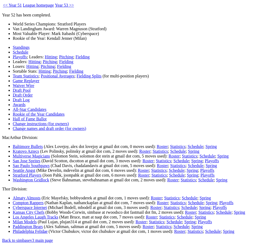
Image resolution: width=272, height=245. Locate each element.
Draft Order (23, 95)
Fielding (82, 57)
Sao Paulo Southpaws (31, 165)
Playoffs (20, 57)
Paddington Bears (28, 226)
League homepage (38, 5)
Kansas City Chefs (28, 212)
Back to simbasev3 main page (27, 240)
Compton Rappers (28, 202)
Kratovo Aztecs (26, 151)
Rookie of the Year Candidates (39, 114)
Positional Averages (57, 76)
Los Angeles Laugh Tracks (35, 217)
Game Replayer (26, 80)
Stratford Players (27, 175)
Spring (211, 146)
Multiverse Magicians (31, 156)
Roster (162, 146)
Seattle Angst (24, 170)
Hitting (51, 57)
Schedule (20, 52)
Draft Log (21, 100)
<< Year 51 (12, 5)
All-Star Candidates (29, 109)
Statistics (177, 146)
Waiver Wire (23, 85)
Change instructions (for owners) (41, 123)
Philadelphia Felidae (30, 231)
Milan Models (25, 222)
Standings (21, 47)
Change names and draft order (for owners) (49, 128)
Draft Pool (22, 90)
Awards (19, 104)
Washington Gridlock (31, 180)
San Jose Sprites (26, 161)
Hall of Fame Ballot (30, 119)
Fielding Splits (88, 76)
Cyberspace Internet (30, 207)
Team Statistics (26, 76)
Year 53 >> (64, 5)
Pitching (66, 57)
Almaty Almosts (26, 198)
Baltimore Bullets (28, 146)
